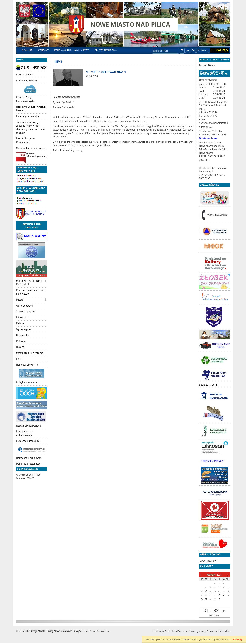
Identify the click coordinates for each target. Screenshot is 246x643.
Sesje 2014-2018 (208, 384)
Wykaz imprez (23, 329)
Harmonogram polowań (28, 458)
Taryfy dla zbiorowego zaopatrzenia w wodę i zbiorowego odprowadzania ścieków (30, 127)
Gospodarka (22, 335)
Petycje (20, 323)
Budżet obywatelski (26, 80)
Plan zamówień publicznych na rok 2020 (30, 292)
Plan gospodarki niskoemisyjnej (24, 433)
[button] (45, 281)
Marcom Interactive (219, 631)
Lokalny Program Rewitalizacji (25, 140)
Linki (18, 358)
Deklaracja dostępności (28, 463)
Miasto (19, 299)
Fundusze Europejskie (28, 440)
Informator (22, 317)
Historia (20, 346)
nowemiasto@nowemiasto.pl (214, 123)
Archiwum (202, 50)
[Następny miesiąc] (228, 575)
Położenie (21, 341)
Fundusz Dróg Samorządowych (25, 99)
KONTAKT (43, 50)
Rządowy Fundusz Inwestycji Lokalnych (31, 108)
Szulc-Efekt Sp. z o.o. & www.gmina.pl (185, 631)
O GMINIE (27, 50)
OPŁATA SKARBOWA (105, 50)
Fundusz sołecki (24, 74)
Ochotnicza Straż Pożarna (29, 352)
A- (187, 50)
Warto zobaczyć (24, 305)
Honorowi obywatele (27, 364)
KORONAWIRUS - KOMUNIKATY (71, 50)
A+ (193, 50)
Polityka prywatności (27, 382)
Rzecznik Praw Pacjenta (28, 425)
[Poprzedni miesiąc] (200, 575)
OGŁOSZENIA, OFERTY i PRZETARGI (29, 283)
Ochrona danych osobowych (30, 148)
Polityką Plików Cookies (218, 639)
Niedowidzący (219, 50)
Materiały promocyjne (27, 116)
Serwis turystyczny (26, 311)
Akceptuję (237, 639)
